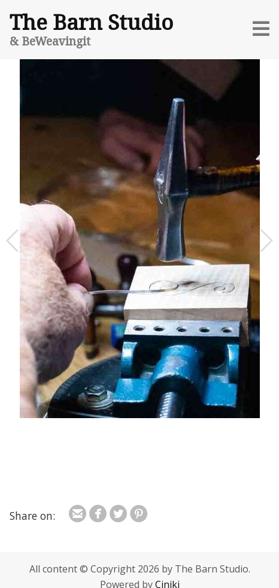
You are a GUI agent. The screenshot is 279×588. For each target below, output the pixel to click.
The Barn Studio (91, 21)
